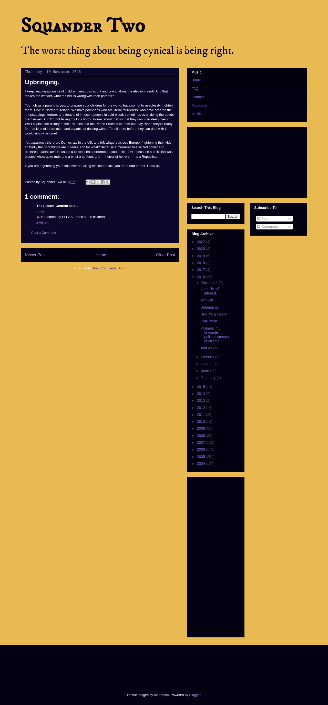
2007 (201, 442)
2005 (201, 457)
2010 (201, 421)
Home (101, 255)
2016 (201, 277)
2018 (201, 263)
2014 (201, 394)
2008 (201, 436)
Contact (197, 97)
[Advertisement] (113, 664)
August (207, 364)
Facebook (199, 105)
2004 (201, 463)
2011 (201, 415)
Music (196, 114)
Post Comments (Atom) (110, 268)
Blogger (194, 695)
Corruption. (209, 321)
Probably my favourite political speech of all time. (214, 334)
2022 (201, 242)
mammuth (161, 695)
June (205, 371)
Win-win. (207, 300)
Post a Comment (43, 233)
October (208, 357)
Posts (263, 219)
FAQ (195, 89)
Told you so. (210, 348)
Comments (268, 227)
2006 (201, 449)
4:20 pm (42, 223)
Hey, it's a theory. (214, 314)
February (209, 378)
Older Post (165, 255)
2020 (201, 249)
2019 (201, 256)
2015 (201, 387)
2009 (201, 428)
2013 (201, 400)
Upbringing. (209, 307)
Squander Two (83, 26)
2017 (201, 270)
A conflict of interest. (209, 291)
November (210, 283)
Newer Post (35, 255)
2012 (201, 408)
